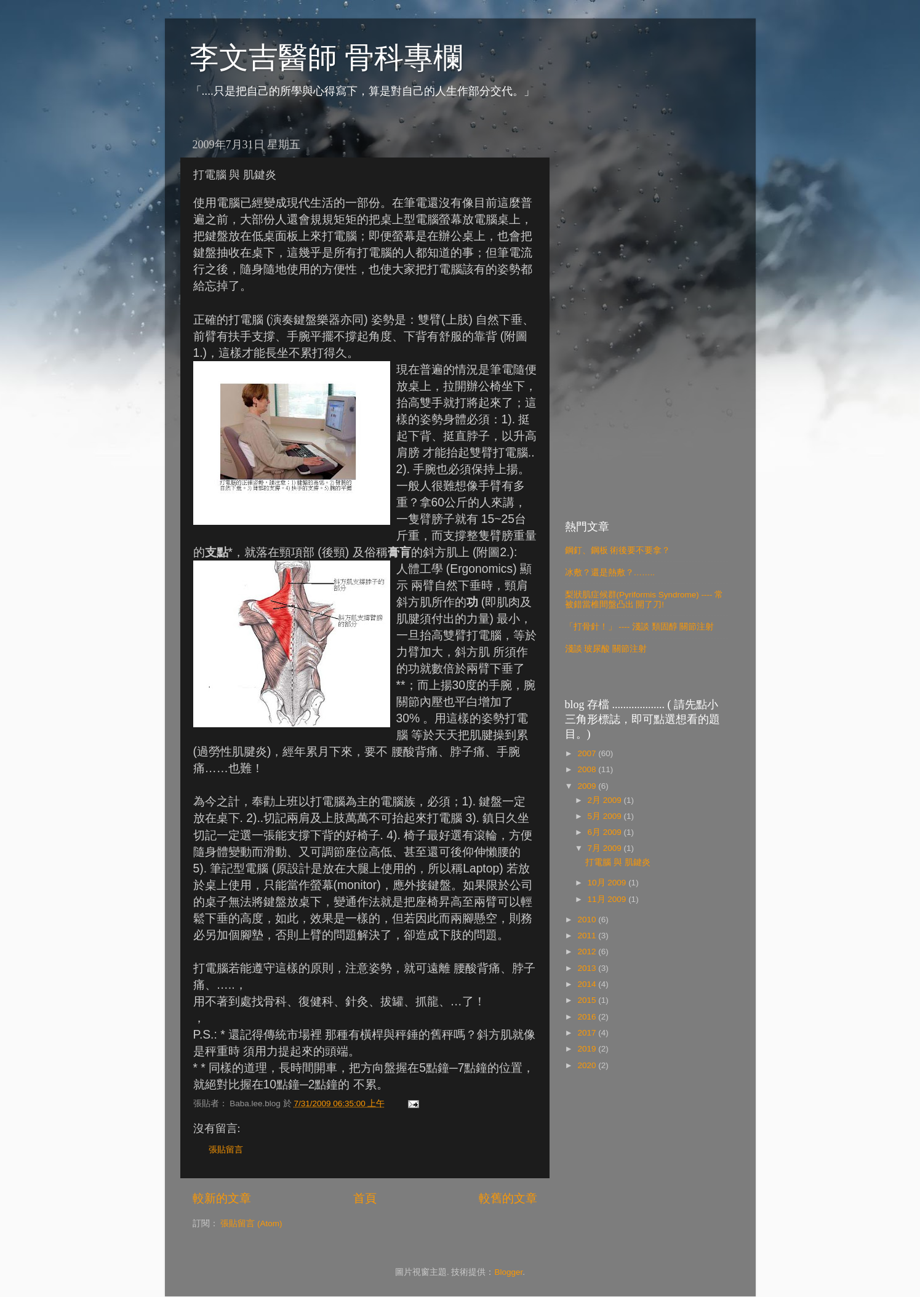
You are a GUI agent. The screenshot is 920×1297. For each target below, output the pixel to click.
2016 (587, 1016)
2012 (587, 951)
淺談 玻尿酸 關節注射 (606, 648)
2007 (587, 753)
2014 (587, 984)
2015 (587, 1000)
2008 (587, 769)
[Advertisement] (646, 316)
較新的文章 (222, 1198)
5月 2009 (606, 816)
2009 (587, 786)
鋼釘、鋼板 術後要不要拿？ (618, 550)
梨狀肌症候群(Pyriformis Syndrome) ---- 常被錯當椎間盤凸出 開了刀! (644, 599)
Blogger (508, 1272)
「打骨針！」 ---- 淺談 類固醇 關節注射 (639, 626)
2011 (587, 935)
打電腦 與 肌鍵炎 (617, 862)
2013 (587, 968)
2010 (587, 919)
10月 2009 (608, 882)
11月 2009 (608, 899)
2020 (587, 1065)
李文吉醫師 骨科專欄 (326, 57)
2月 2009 (606, 800)
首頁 (365, 1198)
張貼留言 (226, 1149)
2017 (587, 1032)
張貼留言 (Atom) (251, 1223)
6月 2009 (606, 832)
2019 (587, 1048)
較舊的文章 (508, 1198)
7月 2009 (606, 848)
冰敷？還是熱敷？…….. (610, 572)
